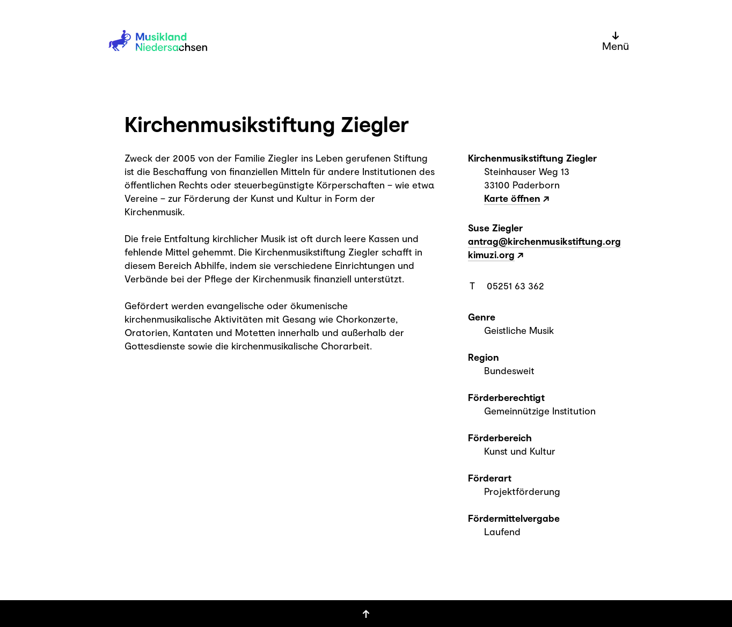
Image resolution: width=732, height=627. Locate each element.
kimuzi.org (491, 254)
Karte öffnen (512, 198)
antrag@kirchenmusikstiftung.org (544, 241)
